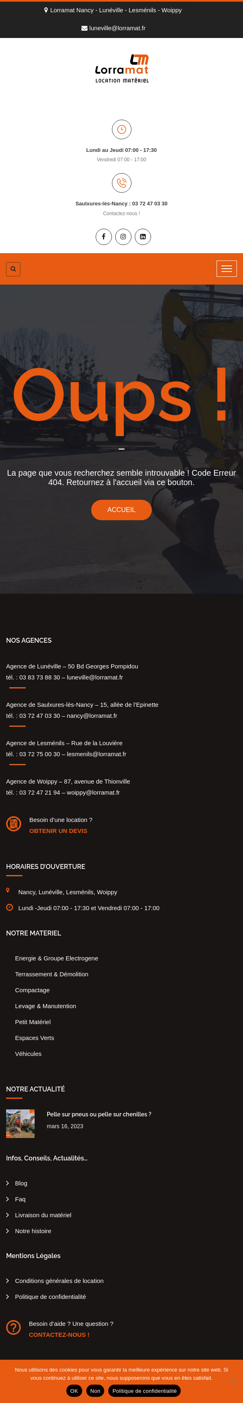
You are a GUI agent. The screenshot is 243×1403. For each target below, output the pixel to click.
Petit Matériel (33, 1021)
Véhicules (28, 1053)
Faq (20, 1199)
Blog (21, 1183)
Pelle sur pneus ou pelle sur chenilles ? (99, 1114)
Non (95, 1391)
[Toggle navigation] (227, 269)
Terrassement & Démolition (51, 974)
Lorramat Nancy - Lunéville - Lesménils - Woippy (113, 10)
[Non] (233, 1381)
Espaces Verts (34, 1037)
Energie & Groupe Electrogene (56, 958)
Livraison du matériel (43, 1214)
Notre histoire (33, 1230)
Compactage (32, 990)
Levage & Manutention (45, 1005)
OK (74, 1391)
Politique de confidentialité (50, 1296)
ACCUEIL (121, 509)
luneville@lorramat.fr (113, 27)
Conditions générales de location (59, 1280)
